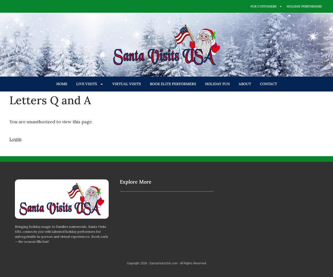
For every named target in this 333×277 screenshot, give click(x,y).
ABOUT (245, 84)
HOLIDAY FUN (217, 84)
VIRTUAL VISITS (126, 84)
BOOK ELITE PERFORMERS (173, 84)
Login (15, 139)
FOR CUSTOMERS (266, 6)
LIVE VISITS (89, 84)
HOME (61, 84)
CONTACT (268, 84)
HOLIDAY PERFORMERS (304, 6)
